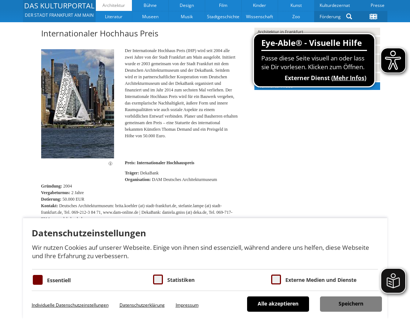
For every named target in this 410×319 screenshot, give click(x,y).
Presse (377, 5)
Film (223, 5)
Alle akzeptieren (278, 303)
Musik (187, 16)
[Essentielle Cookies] (38, 280)
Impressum (187, 305)
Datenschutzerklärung (142, 305)
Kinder (259, 5)
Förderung (330, 16)
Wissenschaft (259, 16)
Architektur (113, 5)
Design (187, 5)
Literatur (113, 16)
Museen (150, 16)
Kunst (296, 5)
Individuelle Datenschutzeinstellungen (70, 305)
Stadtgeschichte (223, 16)
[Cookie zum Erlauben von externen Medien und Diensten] (276, 279)
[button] (59, 11)
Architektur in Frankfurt (280, 31)
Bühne (150, 5)
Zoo (296, 16)
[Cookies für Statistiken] (158, 279)
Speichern (351, 303)
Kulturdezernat (335, 5)
